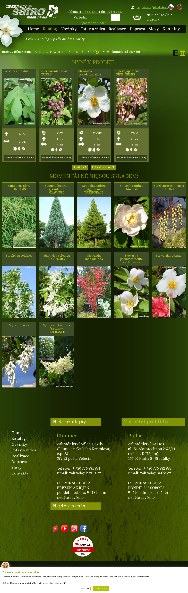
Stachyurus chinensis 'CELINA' (169, 187)
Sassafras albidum (17, 71)
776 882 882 (114, 12)
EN (179, 6)
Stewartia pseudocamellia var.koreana (131, 259)
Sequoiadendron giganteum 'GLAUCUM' (56, 189)
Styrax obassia (19, 325)
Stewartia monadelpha (94, 257)
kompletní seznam (126, 52)
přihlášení (160, 7)
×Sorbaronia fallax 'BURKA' (54, 73)
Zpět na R (80, 167)
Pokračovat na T (103, 167)
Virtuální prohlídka (147, 422)
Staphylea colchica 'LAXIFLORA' (56, 257)
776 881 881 (89, 12)
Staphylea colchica (19, 255)
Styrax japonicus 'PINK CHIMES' (127, 73)
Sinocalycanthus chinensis (131, 187)
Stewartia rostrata (169, 255)
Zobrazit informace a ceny (19, 157)
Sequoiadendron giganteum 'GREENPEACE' (94, 189)
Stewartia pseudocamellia (89, 73)
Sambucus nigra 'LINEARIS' (19, 187)
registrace (144, 7)
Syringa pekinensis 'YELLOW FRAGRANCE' (56, 329)
